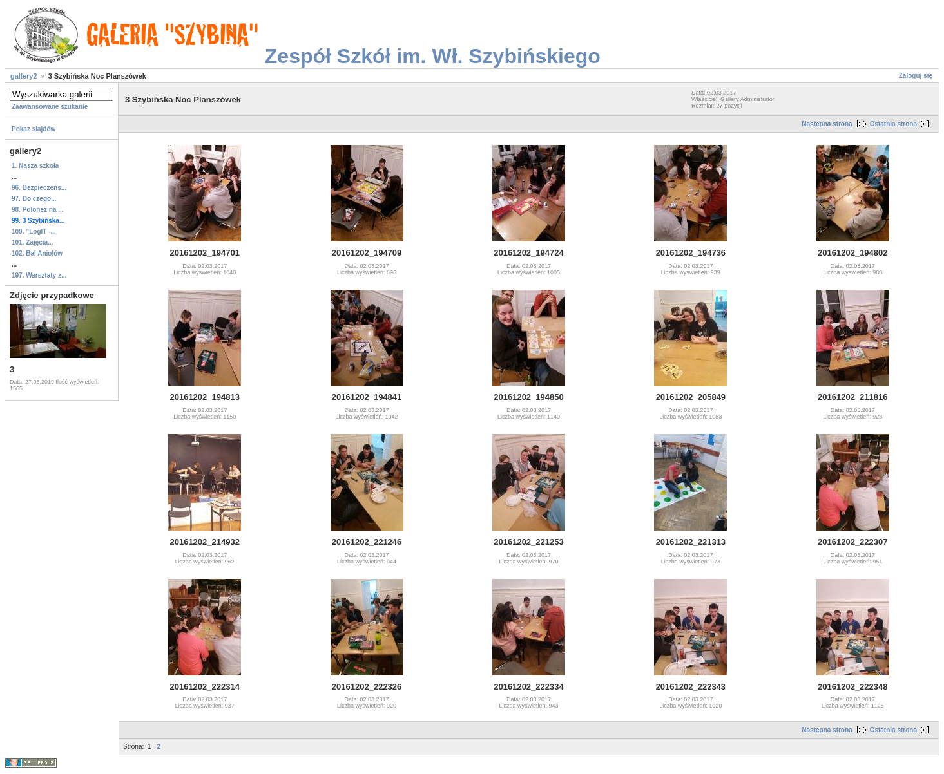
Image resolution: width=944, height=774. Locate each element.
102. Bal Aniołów (37, 253)
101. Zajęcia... (32, 242)
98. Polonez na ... (38, 209)
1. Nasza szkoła (35, 165)
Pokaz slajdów (33, 129)
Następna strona (827, 123)
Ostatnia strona (893, 123)
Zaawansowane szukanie (50, 106)
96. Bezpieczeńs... (39, 187)
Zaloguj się (915, 75)
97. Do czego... (34, 198)
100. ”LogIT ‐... (34, 231)
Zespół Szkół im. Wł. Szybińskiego (433, 56)
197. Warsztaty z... (39, 275)
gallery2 (23, 76)
